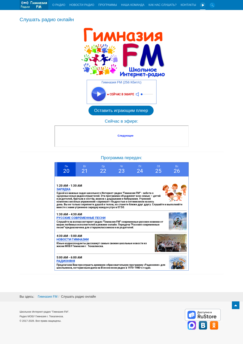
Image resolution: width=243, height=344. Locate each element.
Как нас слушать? (163, 4)
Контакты (188, 4)
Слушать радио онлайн (47, 19)
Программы (107, 4)
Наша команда (132, 4)
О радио (58, 4)
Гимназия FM (47, 296)
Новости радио (81, 4)
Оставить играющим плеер (121, 110)
